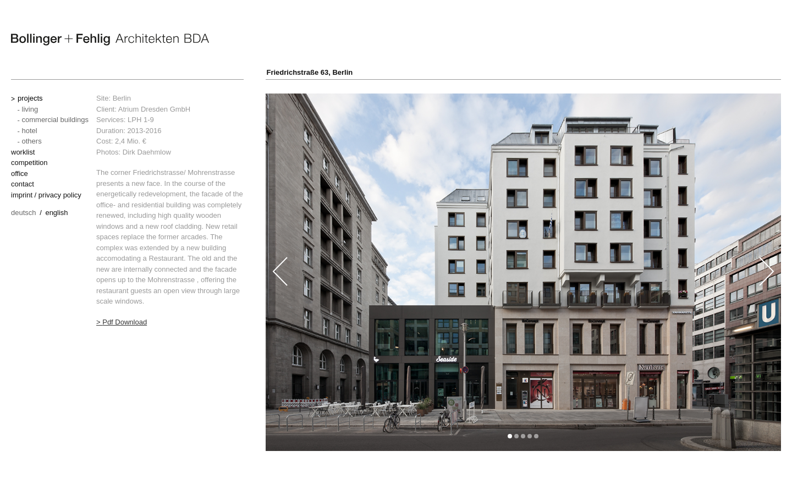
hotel (29, 131)
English (56, 212)
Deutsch (23, 212)
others (32, 141)
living (30, 109)
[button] (510, 436)
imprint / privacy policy (46, 195)
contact (22, 184)
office (19, 173)
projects (30, 98)
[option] (524, 272)
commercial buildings (55, 120)
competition (29, 162)
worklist (23, 152)
